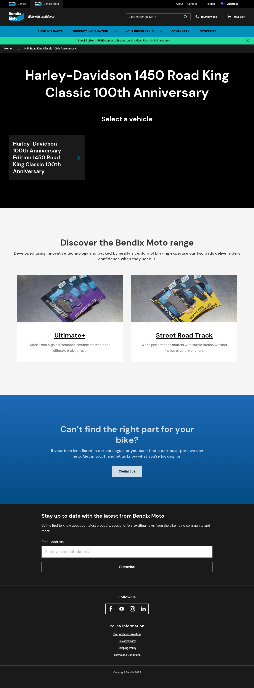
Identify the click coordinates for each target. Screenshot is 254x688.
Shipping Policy (127, 648)
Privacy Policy (127, 641)
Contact (192, 3)
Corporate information (127, 634)
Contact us (127, 474)
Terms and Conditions (127, 654)
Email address (53, 542)
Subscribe (127, 567)
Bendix (17, 4)
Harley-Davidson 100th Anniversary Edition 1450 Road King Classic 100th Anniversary (37, 157)
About (179, 3)
